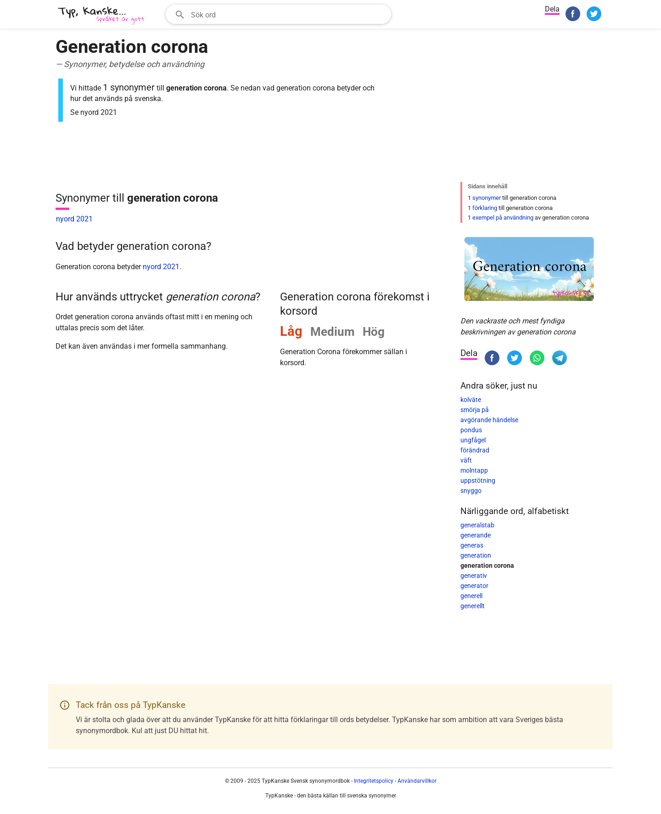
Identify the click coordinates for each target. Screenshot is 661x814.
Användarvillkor (417, 781)
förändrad (474, 450)
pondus (471, 430)
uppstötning (477, 480)
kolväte (470, 399)
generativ (473, 575)
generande (475, 535)
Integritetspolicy (373, 781)
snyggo (471, 490)
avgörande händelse (489, 420)
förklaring (484, 207)
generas (471, 545)
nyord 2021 (74, 219)
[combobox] (278, 14)
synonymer (486, 197)
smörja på (474, 409)
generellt (472, 606)
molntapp (474, 470)
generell (471, 595)
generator (474, 585)
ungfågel (473, 440)
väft (466, 460)
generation (475, 555)
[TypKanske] (101, 15)
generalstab (477, 525)
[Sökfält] (288, 14)
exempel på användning (502, 217)
